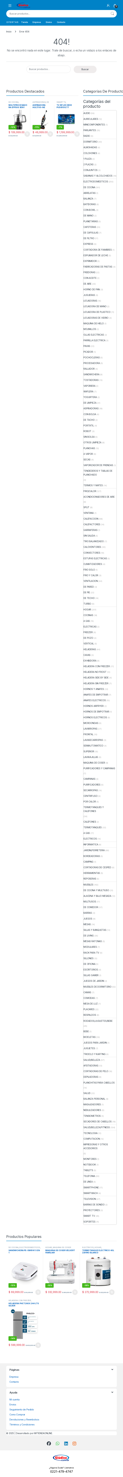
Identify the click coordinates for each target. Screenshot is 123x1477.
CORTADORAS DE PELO (95, 1071)
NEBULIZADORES (92, 1110)
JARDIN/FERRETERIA (94, 850)
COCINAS (88, 615)
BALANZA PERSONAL (94, 1098)
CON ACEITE (90, 278)
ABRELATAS (89, 193)
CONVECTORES (91, 552)
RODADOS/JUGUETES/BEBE (98, 1020)
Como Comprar (17, 1414)
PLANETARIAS (90, 221)
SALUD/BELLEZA (91, 1060)
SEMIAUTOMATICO (93, 745)
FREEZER (88, 632)
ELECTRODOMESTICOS (95, 181)
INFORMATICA (90, 844)
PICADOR (88, 351)
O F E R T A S (12, 22)
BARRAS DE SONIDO (94, 1204)
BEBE (86, 1031)
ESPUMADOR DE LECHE (95, 255)
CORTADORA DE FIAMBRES (97, 249)
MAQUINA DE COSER (94, 762)
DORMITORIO (90, 141)
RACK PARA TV (91, 952)
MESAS (87, 924)
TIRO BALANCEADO (93, 541)
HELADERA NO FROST (95, 672)
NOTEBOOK (89, 1164)
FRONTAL (88, 734)
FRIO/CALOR (89, 491)
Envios (49, 22)
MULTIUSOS (89, 901)
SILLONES (88, 958)
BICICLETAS (89, 1037)
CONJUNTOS (90, 170)
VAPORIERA (89, 385)
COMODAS (89, 998)
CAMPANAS (89, 778)
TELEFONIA (89, 1176)
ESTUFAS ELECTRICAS (95, 558)
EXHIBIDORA (89, 660)
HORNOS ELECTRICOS (95, 717)
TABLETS (88, 1170)
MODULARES (90, 946)
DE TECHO (89, 598)
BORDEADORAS (91, 856)
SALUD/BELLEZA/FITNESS (96, 1127)
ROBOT (87, 431)
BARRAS (87, 912)
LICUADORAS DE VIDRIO (95, 317)
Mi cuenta (14, 1399)
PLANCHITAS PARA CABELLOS (99, 1082)
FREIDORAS (89, 272)
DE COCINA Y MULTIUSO (96, 890)
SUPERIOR (88, 751)
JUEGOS (87, 918)
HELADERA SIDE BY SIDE (96, 677)
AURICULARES (90, 119)
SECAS (86, 459)
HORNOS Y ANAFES (93, 689)
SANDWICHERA (91, 374)
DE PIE (86, 592)
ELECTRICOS (90, 838)
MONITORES (90, 1159)
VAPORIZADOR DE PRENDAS (98, 465)
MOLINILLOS (89, 329)
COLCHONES (90, 153)
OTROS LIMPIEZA (92, 442)
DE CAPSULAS (90, 232)
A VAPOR (88, 454)
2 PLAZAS (88, 164)
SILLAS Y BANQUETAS (94, 930)
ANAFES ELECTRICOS (94, 700)
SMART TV (61, 102)
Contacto (61, 22)
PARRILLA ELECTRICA (94, 340)
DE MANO (88, 215)
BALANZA (88, 198)
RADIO (86, 135)
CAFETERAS (89, 227)
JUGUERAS (89, 295)
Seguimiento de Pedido (21, 1409)
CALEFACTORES (91, 524)
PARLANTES (89, 130)
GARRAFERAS (90, 530)
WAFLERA (88, 391)
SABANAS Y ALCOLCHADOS (97, 175)
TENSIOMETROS (92, 1115)
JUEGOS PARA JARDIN (95, 1042)
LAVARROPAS (90, 728)
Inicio (9, 31)
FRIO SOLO (89, 569)
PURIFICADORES (91, 784)
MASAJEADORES (92, 1104)
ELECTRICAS (90, 626)
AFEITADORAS (90, 1065)
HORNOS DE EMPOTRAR (96, 711)
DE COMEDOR (90, 907)
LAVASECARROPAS (93, 740)
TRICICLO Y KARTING (94, 1054)
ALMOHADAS (90, 147)
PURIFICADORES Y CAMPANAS (99, 768)
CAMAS (87, 992)
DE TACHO (89, 419)
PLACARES (88, 1009)
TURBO (87, 603)
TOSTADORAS (91, 380)
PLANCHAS (89, 448)
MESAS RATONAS (92, 941)
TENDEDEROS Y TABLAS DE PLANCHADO (97, 472)
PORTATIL (88, 425)
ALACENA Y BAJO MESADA (97, 896)
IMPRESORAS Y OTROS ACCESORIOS (95, 1146)
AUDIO (86, 113)
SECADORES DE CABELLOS (97, 1121)
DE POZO (88, 638)
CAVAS (86, 655)
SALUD (86, 1093)
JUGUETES (89, 1048)
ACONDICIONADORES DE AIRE (99, 496)
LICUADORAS (90, 300)
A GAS (86, 621)
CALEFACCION (90, 518)
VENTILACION (90, 581)
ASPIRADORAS (39, 102)
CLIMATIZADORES (92, 564)
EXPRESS (88, 244)
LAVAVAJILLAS (90, 757)
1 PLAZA (87, 158)
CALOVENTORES (92, 547)
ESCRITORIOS (90, 969)
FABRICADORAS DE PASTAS (97, 266)
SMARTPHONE (91, 1187)
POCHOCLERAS (91, 357)
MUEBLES (88, 884)
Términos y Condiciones (22, 1424)
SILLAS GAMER (90, 975)
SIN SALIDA (89, 535)
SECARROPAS (90, 790)
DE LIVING (88, 935)
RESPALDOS (89, 1015)
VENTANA (88, 513)
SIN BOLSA (89, 436)
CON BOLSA (89, 414)
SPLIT (86, 507)
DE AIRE (87, 283)
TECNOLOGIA (90, 1133)
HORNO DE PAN (91, 289)
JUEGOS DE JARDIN (93, 981)
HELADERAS (89, 649)
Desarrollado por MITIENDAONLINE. (34, 1433)
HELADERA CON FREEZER (96, 666)
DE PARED (88, 586)
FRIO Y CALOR (90, 575)
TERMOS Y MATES (93, 485)
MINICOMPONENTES (94, 124)
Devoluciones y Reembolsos (24, 1419)
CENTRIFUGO (90, 796)
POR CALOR (89, 801)
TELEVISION (89, 1199)
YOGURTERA (90, 397)
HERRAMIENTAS (91, 873)
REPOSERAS (89, 878)
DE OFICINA (89, 964)
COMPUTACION (91, 1138)
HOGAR (87, 609)
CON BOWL (89, 210)
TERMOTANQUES (92, 827)
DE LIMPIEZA (89, 402)
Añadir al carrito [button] (27, 134)
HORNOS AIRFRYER (93, 706)
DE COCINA (13, 102)
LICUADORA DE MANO (95, 306)
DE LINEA (88, 1181)
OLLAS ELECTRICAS (93, 334)
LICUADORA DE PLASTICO (97, 312)
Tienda (24, 22)
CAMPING (88, 861)
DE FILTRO (88, 238)
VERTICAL (88, 643)
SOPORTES (89, 1221)
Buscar (112, 13)
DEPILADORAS (90, 1076)
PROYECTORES (91, 1210)
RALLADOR (89, 368)
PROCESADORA (91, 363)
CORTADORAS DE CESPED (97, 867)
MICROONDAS (90, 723)
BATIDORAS (89, 204)
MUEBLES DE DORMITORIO (97, 986)
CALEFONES (89, 821)
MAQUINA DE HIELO (93, 323)
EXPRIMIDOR (90, 261)
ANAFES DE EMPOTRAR (95, 694)
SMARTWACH (90, 1193)
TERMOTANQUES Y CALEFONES (93, 809)
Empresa (37, 22)
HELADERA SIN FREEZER (95, 683)
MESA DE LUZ (90, 1003)
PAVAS (86, 346)
